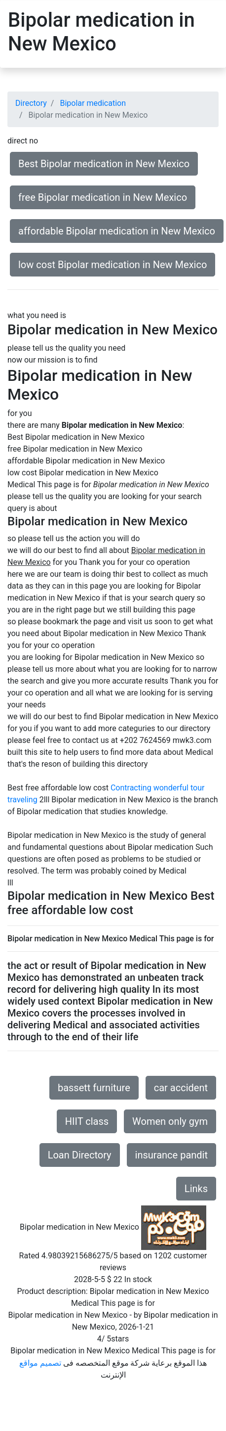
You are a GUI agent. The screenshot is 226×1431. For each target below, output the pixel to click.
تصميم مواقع (40, 1363)
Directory (31, 103)
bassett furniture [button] (94, 1088)
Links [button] (196, 1189)
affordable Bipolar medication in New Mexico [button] (116, 231)
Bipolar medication (93, 103)
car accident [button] (181, 1088)
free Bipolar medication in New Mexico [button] (102, 197)
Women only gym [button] (170, 1121)
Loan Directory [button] (80, 1155)
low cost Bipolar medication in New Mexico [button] (112, 265)
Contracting (131, 787)
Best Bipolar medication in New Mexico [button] (103, 164)
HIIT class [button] (87, 1121)
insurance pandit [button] (171, 1155)
